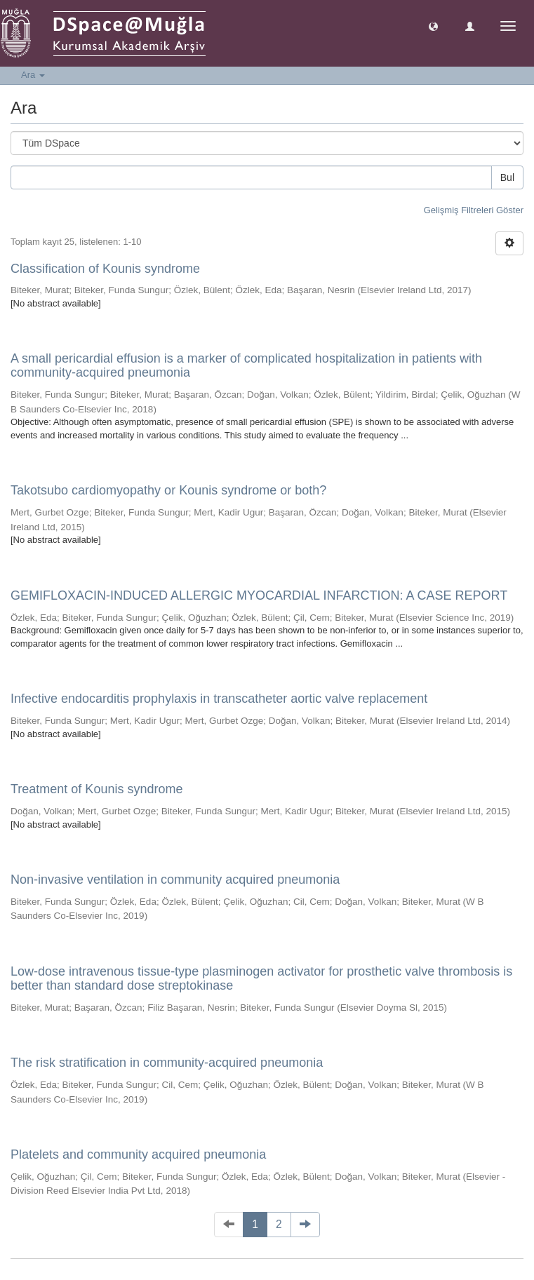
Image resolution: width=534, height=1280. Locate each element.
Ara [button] (33, 74)
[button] (433, 25)
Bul (507, 177)
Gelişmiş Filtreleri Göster (473, 210)
